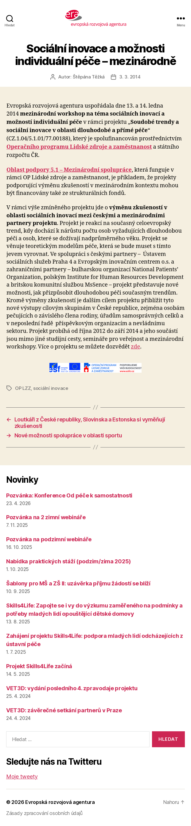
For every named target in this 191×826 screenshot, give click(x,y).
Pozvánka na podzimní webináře (49, 539)
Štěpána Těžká (89, 77)
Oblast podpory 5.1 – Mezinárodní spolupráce (69, 169)
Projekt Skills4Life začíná (39, 666)
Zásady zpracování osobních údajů (44, 813)
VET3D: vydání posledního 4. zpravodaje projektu (71, 688)
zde (135, 346)
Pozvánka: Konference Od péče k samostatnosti (69, 495)
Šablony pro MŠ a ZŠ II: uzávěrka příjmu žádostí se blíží (78, 583)
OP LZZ (23, 388)
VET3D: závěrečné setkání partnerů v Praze (64, 710)
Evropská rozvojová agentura (60, 802)
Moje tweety (22, 776)
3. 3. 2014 (129, 77)
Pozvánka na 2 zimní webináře (45, 517)
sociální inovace (50, 388)
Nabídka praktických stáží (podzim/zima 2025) (68, 561)
